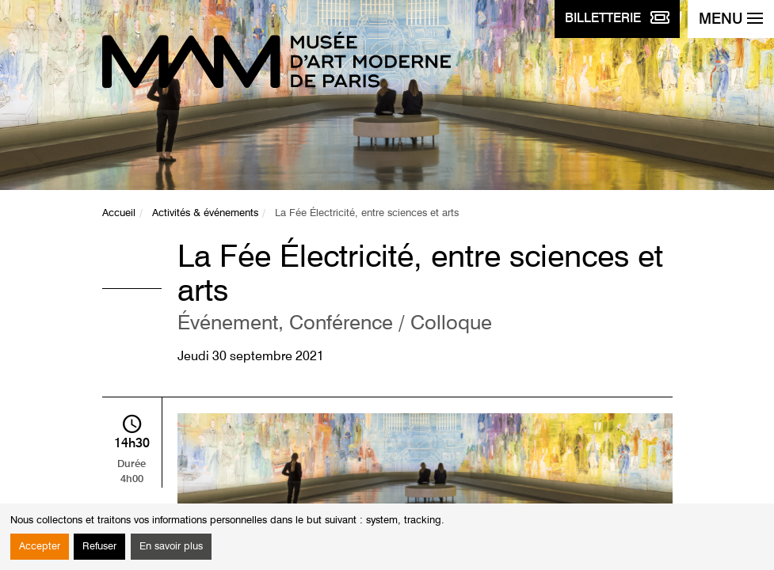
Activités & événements (205, 213)
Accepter (39, 547)
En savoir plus (171, 547)
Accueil (118, 213)
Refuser (99, 547)
